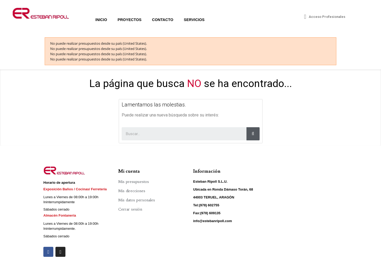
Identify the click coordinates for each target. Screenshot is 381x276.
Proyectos (129, 20)
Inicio (101, 20)
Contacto (162, 20)
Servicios (194, 20)
